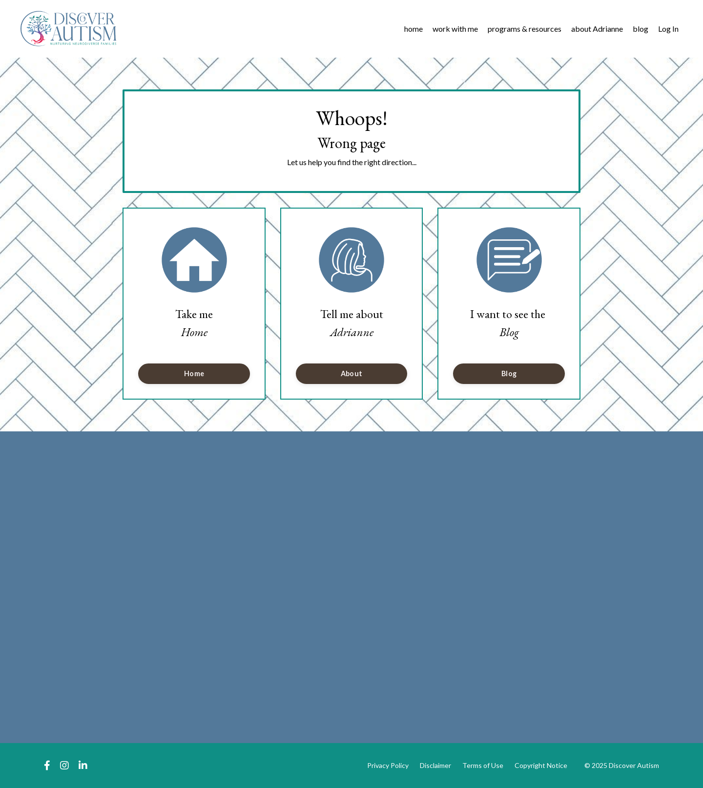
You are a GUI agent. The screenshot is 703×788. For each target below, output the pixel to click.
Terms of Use (482, 765)
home (413, 28)
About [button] (351, 373)
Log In (668, 28)
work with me (455, 28)
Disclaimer (435, 765)
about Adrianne (597, 28)
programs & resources (524, 28)
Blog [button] (509, 373)
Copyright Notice (541, 765)
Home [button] (194, 373)
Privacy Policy (388, 765)
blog (640, 28)
